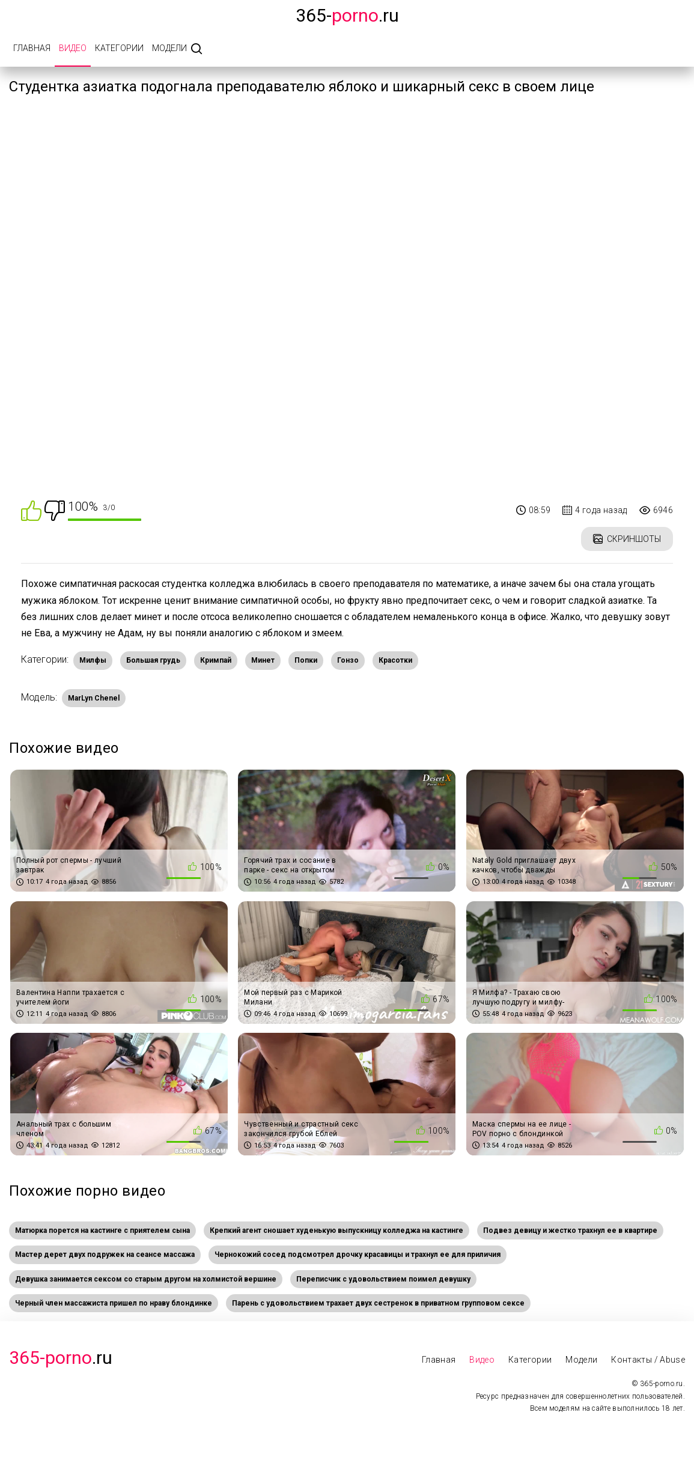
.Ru (60, 1357)
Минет (263, 660)
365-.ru (347, 15)
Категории (119, 48)
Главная (31, 48)
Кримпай (215, 660)
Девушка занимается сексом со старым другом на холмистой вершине (145, 1279)
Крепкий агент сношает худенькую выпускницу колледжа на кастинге (336, 1230)
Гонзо (348, 660)
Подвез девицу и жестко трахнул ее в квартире (570, 1230)
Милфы (92, 660)
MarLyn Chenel (94, 698)
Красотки (395, 660)
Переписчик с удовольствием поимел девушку (383, 1279)
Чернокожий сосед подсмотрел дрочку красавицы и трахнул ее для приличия (358, 1254)
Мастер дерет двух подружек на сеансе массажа (105, 1254)
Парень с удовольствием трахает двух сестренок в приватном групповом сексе (378, 1303)
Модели (169, 48)
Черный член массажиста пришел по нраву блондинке (113, 1303)
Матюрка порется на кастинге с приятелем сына (102, 1230)
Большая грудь (153, 660)
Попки (305, 660)
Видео (73, 48)
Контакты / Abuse (648, 1359)
